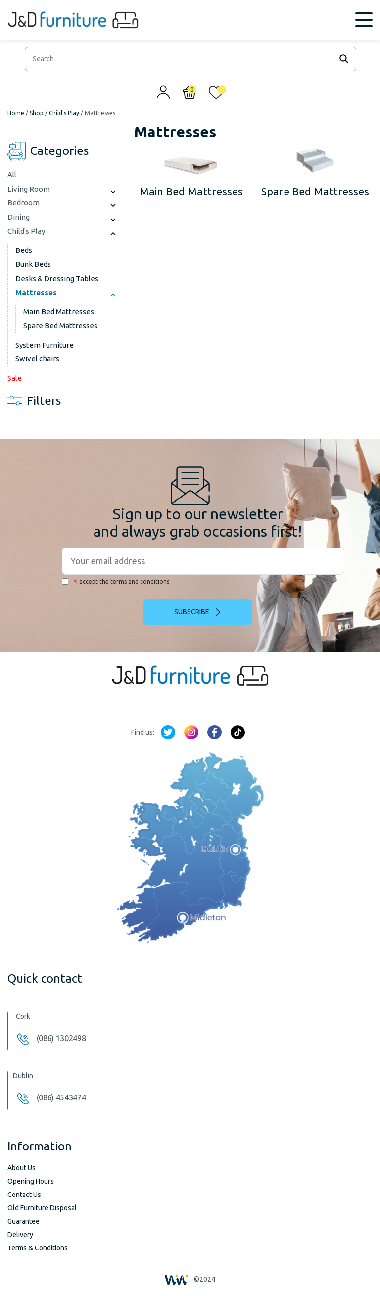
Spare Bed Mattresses (60, 325)
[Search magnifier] (344, 59)
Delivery (20, 1235)
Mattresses (36, 292)
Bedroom (23, 203)
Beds (23, 250)
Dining (18, 217)
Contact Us (24, 1194)
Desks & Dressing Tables (56, 278)
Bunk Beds (33, 264)
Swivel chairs (37, 358)
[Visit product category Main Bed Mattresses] (191, 172)
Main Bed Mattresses (58, 311)
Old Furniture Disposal (42, 1208)
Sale (14, 378)
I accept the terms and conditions (115, 581)
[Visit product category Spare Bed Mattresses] (315, 172)
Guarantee (23, 1221)
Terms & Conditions (37, 1248)
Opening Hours (30, 1181)
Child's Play (64, 113)
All (11, 174)
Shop (37, 113)
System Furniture (44, 345)
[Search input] (181, 59)
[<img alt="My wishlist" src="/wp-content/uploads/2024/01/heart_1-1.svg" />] (216, 94)
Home (15, 113)
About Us (21, 1168)
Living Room (28, 189)
